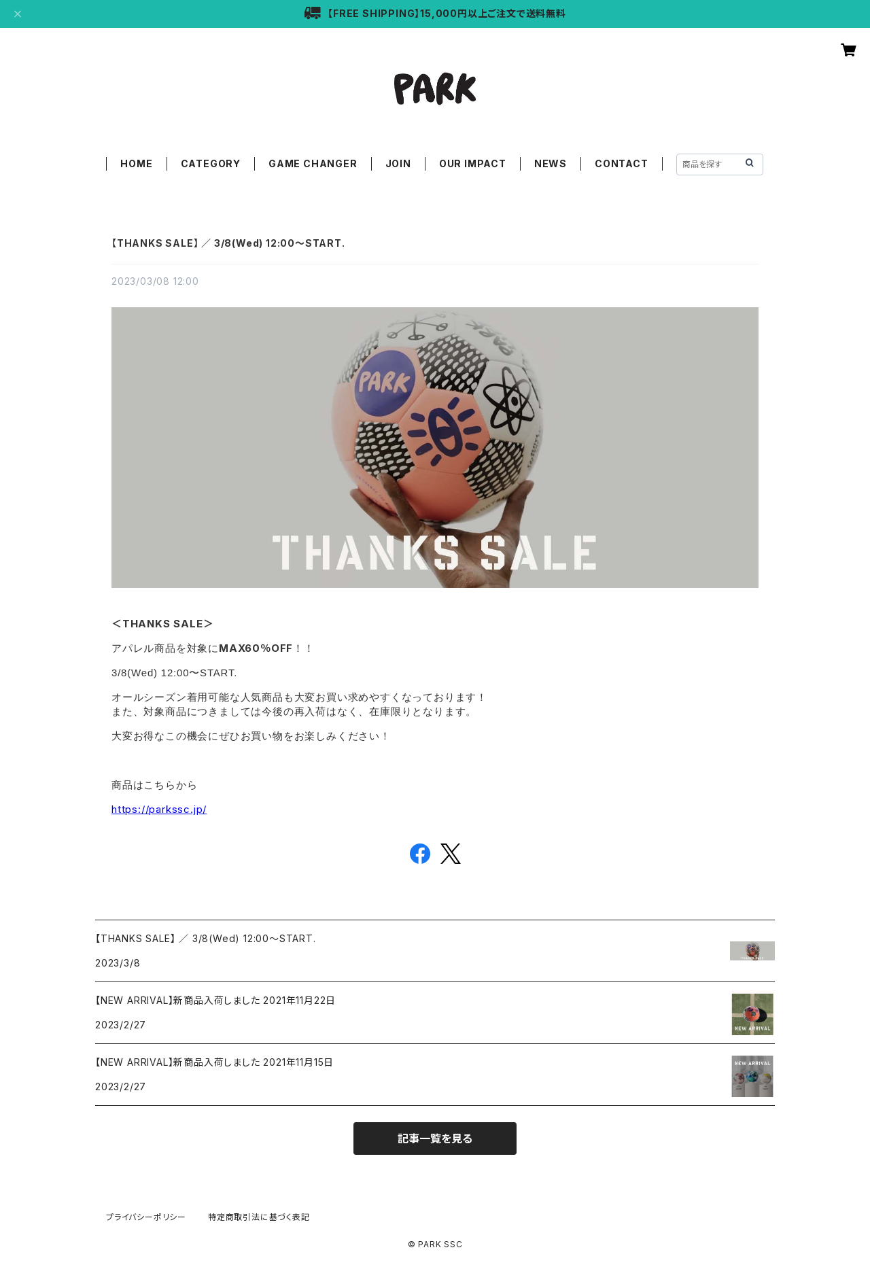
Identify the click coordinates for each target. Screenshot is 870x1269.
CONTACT (621, 163)
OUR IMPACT (472, 163)
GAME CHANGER (313, 163)
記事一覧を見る (435, 1138)
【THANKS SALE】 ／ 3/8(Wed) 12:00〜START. (228, 243)
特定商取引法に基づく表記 (259, 1217)
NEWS (550, 163)
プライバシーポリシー (146, 1217)
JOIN (398, 163)
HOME (136, 163)
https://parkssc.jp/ (159, 809)
